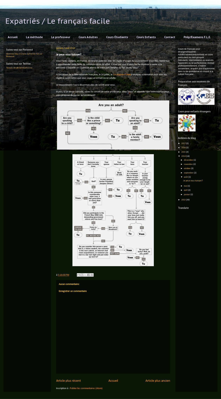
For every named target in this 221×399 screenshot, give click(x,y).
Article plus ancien (157, 381)
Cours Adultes (88, 37)
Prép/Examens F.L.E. (197, 37)
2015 (183, 152)
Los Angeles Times (122, 74)
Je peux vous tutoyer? (193, 181)
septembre (189, 173)
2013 (183, 200)
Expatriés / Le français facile (57, 21)
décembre (188, 160)
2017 (183, 143)
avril (186, 190)
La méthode (34, 37)
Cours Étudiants (117, 37)
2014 (183, 156)
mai (185, 186)
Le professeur (60, 37)
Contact (169, 37)
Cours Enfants (146, 37)
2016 (183, 148)
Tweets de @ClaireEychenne (19, 68)
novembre (188, 164)
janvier (187, 195)
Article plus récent (68, 381)
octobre (187, 168)
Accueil (13, 37)
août (186, 177)
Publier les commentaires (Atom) (86, 388)
